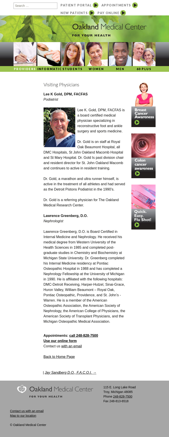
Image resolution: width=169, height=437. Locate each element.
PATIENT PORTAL (76, 5)
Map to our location (23, 415)
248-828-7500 (122, 396)
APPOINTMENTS (116, 5)
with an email (71, 346)
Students (72, 69)
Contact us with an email (27, 411)
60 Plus (144, 69)
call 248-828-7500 (83, 335)
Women (96, 69)
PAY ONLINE (108, 13)
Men (120, 69)
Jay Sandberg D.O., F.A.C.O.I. (70, 372)
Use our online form (60, 341)
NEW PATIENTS (74, 13)
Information (48, 69)
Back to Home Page (59, 357)
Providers (25, 69)
